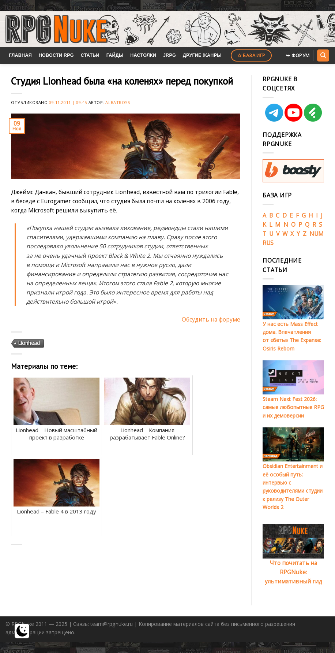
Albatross (117, 102)
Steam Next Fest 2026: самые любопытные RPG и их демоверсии (293, 407)
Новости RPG (56, 55)
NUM (316, 234)
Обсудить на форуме (211, 319)
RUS (268, 243)
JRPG (169, 55)
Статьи (90, 55)
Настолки (143, 55)
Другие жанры (202, 55)
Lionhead (29, 343)
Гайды (115, 55)
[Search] (323, 55)
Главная (20, 55)
